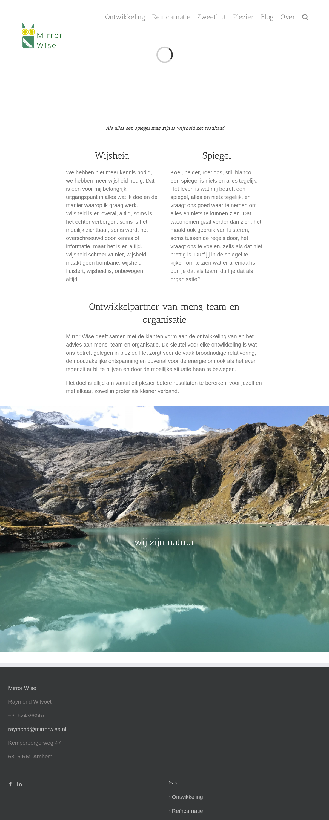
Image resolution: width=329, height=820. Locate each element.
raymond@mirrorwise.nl (37, 729)
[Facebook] (10, 784)
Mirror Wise (22, 688)
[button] (305, 16)
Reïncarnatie (187, 811)
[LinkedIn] (19, 784)
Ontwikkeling (187, 797)
